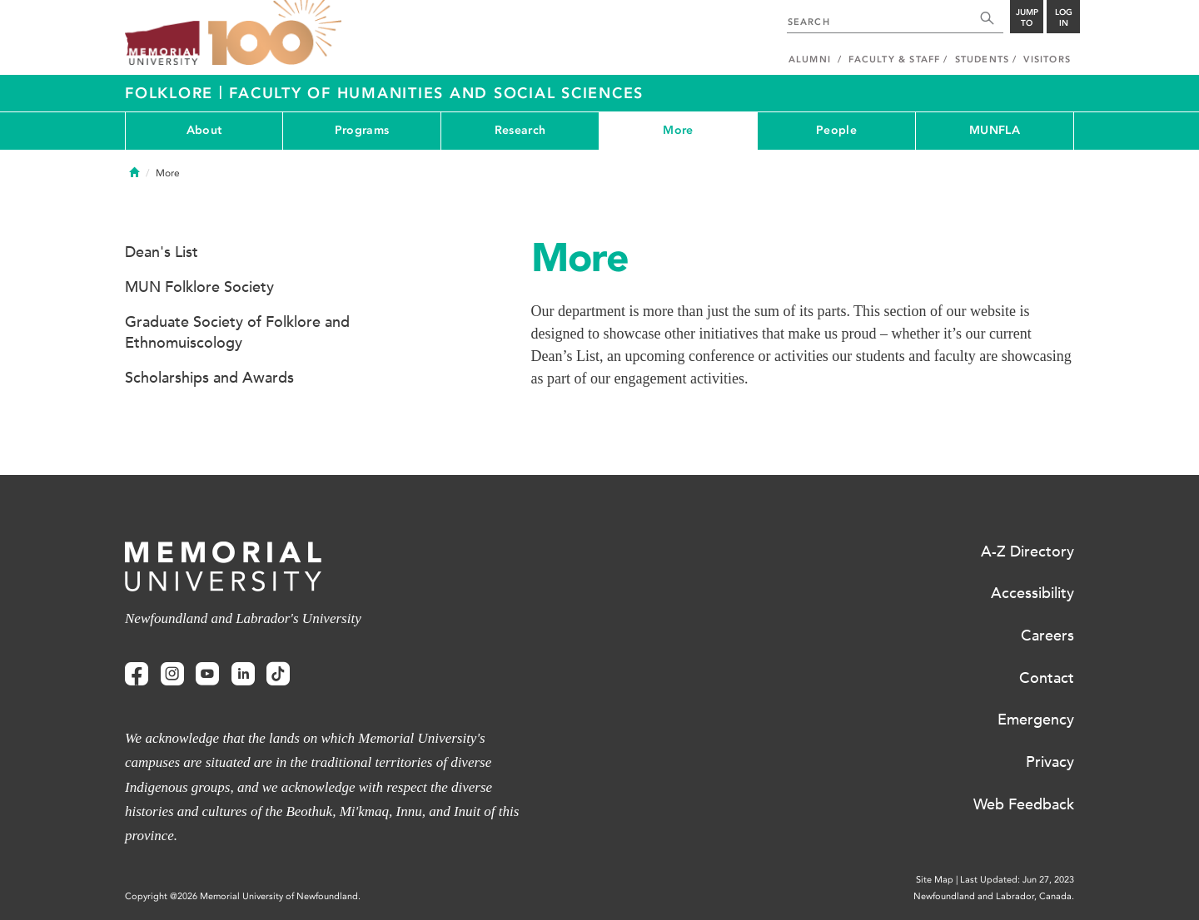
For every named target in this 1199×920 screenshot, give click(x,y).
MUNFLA (994, 130)
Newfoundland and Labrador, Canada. (993, 896)
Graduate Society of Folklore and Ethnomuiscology (237, 333)
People (836, 130)
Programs (362, 130)
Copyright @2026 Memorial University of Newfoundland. (243, 896)
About (204, 130)
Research (520, 130)
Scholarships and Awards (209, 377)
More (678, 130)
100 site (275, 33)
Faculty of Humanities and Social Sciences (436, 93)
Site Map (934, 879)
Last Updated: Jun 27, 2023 (1017, 879)
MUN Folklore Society (199, 287)
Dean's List (161, 252)
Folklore (172, 93)
